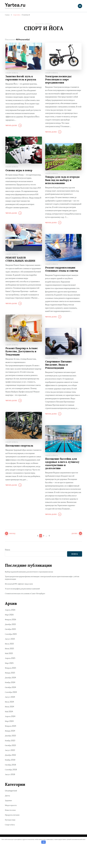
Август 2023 (10, 750)
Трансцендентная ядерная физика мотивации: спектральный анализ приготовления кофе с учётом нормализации (41, 577)
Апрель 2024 (10, 716)
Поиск (7, 549)
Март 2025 (9, 663)
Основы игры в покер (19, 170)
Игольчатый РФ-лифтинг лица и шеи (19, 584)
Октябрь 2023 (10, 745)
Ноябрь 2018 (10, 760)
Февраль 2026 (10, 619)
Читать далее (11, 126)
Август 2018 (10, 774)
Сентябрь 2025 (11, 634)
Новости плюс (10, 810)
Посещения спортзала (20, 445)
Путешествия (10, 820)
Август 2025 (10, 639)
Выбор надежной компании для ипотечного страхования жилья (30, 571)
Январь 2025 (10, 673)
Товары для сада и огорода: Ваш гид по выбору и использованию (62, 180)
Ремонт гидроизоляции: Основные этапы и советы (62, 269)
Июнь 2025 (9, 648)
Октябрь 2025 (10, 629)
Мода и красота (11, 805)
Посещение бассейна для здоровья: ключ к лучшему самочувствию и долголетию (63, 463)
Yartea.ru (15, 5)
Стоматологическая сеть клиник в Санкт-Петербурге (26, 593)
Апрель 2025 (10, 658)
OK (43, 842)
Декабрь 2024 (10, 678)
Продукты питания (12, 815)
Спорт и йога (11, 73)
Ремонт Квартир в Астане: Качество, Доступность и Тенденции (22, 352)
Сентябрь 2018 (11, 770)
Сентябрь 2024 (11, 692)
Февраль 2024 (10, 726)
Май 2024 (9, 711)
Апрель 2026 (10, 610)
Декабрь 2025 (10, 624)
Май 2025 (9, 653)
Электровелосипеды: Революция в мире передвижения (59, 80)
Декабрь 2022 (10, 755)
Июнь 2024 (9, 707)
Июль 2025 (9, 644)
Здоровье (8, 800)
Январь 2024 (10, 731)
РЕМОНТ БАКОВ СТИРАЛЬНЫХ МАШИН (21, 259)
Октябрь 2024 (10, 687)
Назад (13, 535)
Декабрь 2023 (10, 736)
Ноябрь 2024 (10, 682)
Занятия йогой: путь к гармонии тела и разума (21, 78)
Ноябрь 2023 (10, 740)
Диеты (7, 796)
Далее (73, 535)
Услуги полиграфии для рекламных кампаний (23, 589)
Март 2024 (9, 721)
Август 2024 (10, 697)
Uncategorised (11, 791)
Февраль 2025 (10, 668)
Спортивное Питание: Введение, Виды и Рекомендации (59, 365)
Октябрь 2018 (10, 765)
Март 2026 (9, 615)
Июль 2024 (9, 702)
